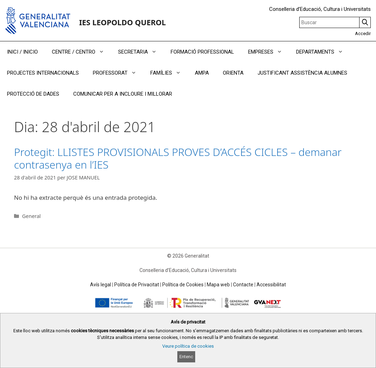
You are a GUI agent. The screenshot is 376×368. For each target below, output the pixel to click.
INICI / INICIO (22, 52)
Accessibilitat (271, 284)
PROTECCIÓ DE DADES (33, 94)
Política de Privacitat (136, 284)
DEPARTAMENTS (323, 51)
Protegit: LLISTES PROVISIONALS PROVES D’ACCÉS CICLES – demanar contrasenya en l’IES (178, 158)
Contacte (243, 284)
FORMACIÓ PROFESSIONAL (202, 52)
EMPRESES (268, 51)
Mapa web (218, 284)
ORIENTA (233, 73)
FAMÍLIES (169, 72)
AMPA (202, 73)
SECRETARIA (141, 51)
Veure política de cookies (188, 346)
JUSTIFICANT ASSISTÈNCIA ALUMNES (302, 73)
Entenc (186, 356)
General (31, 216)
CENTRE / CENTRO (81, 51)
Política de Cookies (183, 284)
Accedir (363, 33)
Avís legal (100, 284)
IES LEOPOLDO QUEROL (122, 22)
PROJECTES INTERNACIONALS (43, 73)
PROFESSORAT (118, 72)
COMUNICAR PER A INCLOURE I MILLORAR (122, 94)
